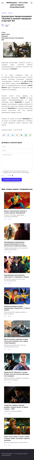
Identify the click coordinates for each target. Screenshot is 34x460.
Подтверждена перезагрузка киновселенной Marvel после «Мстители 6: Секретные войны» (15, 243)
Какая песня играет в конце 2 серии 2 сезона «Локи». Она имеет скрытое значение (17, 438)
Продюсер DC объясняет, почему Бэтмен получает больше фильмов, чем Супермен (16, 374)
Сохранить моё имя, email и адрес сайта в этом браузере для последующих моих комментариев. (16, 171)
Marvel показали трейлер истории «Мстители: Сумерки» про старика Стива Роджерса (16, 341)
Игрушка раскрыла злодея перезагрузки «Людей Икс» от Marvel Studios (17, 308)
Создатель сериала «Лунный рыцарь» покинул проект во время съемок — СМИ (16, 407)
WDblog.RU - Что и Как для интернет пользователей (17, 5)
